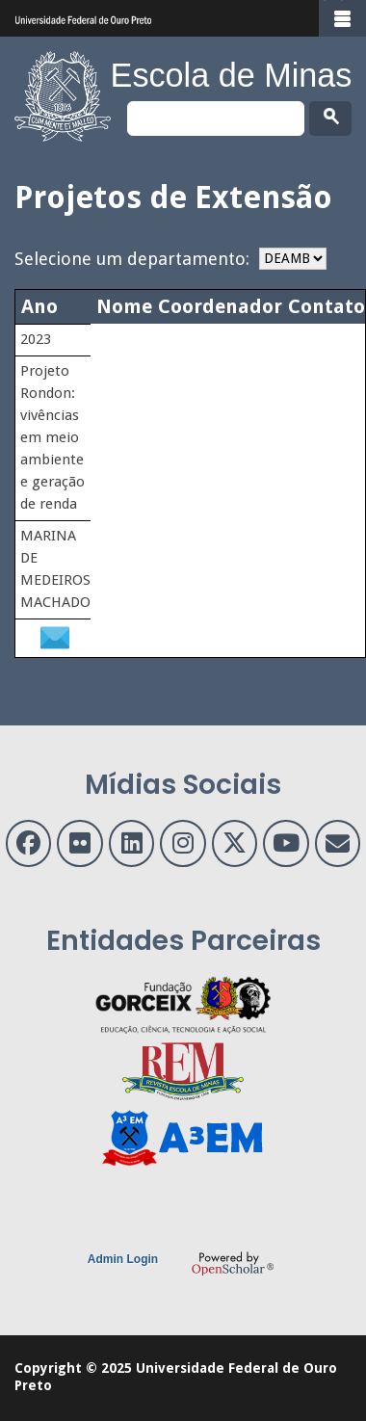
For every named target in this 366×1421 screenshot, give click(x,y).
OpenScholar (233, 1263)
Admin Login (123, 1259)
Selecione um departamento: (131, 259)
